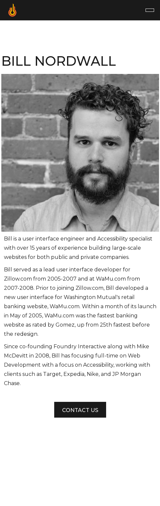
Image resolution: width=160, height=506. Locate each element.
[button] (150, 10)
